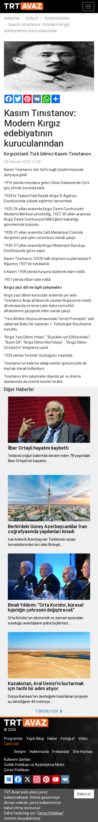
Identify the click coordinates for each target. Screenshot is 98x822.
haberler (12, 18)
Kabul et (84, 794)
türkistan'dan (57, 18)
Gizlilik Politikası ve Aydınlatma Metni (34, 765)
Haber (52, 738)
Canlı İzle (11, 744)
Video (83, 738)
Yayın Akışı (35, 738)
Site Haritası (83, 752)
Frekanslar (61, 752)
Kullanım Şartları (17, 759)
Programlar (13, 738)
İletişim (20, 752)
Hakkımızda (39, 752)
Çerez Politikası (16, 770)
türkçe (32, 18)
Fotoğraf (68, 738)
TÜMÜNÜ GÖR (49, 711)
